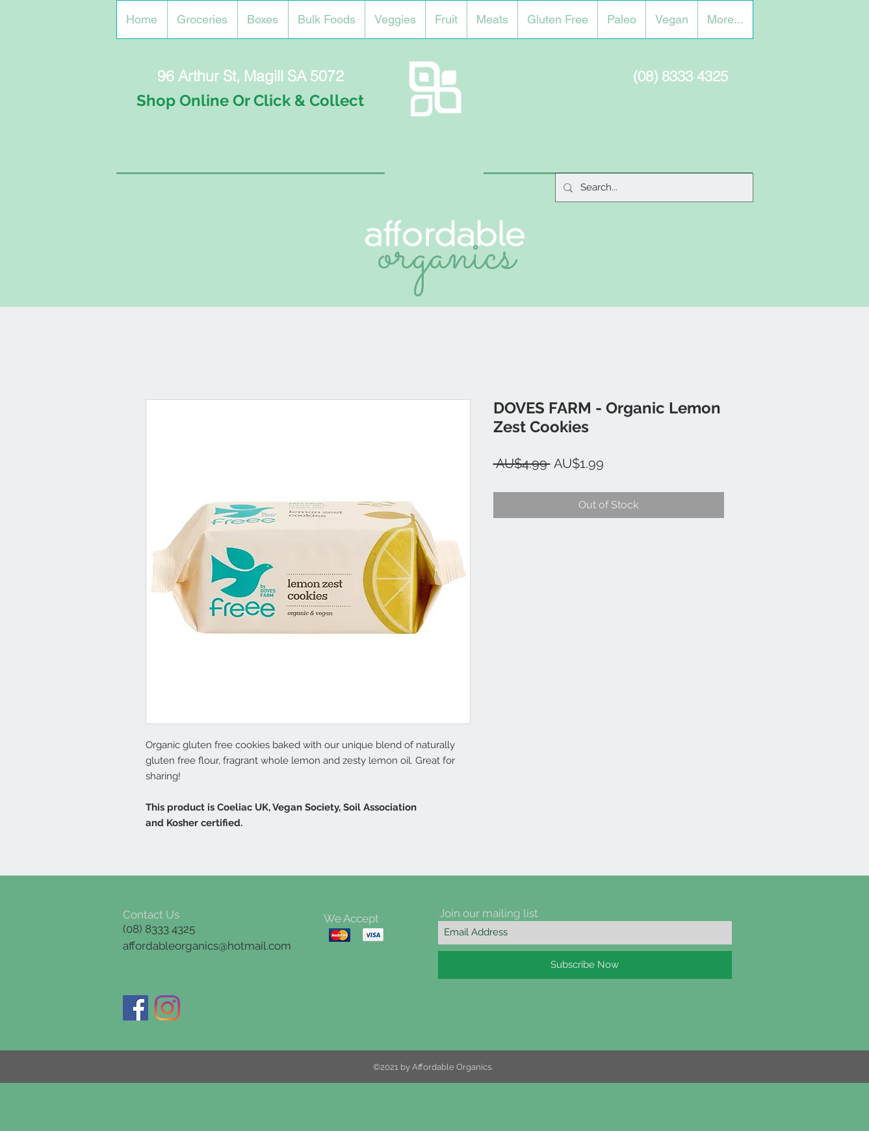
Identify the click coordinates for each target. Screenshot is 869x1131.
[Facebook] (135, 1007)
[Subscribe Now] (585, 965)
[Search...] (652, 188)
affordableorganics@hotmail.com (207, 945)
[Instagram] (167, 1007)
